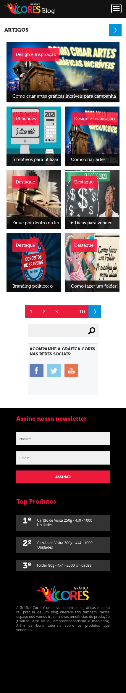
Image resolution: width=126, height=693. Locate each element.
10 (82, 312)
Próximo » (94, 311)
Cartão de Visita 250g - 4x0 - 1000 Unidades (57, 521)
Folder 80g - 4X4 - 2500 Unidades (57, 565)
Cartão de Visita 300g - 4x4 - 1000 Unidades (58, 543)
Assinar (63, 477)
